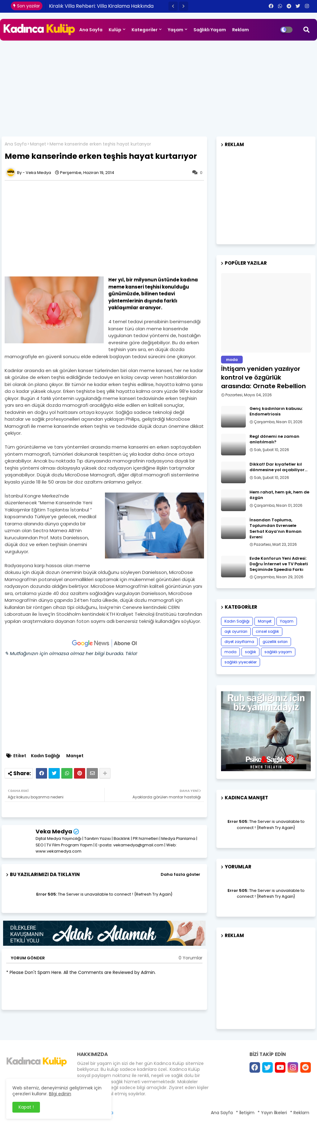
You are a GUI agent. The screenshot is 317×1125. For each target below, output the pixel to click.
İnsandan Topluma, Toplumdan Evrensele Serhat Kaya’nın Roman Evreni (276, 528)
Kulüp (115, 30)
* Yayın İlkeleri (272, 1113)
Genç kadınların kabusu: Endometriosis (276, 411)
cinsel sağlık (267, 631)
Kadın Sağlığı (45, 756)
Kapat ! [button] (26, 1107)
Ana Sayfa (90, 30)
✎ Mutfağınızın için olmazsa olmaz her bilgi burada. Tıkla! (71, 653)
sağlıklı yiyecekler (240, 662)
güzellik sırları (275, 641)
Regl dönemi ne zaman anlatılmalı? (274, 439)
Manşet (38, 144)
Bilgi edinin (60, 1094)
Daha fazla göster (180, 874)
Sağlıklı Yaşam (209, 30)
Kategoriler (145, 30)
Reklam (240, 30)
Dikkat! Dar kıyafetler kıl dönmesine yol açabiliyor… (278, 467)
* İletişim (245, 1113)
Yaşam (175, 30)
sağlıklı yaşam (278, 651)
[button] (173, 6)
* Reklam (299, 1113)
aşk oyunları (235, 631)
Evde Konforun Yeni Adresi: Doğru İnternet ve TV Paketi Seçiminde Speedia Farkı (279, 564)
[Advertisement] (158, 87)
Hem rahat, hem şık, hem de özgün (279, 495)
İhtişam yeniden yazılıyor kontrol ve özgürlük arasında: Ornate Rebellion (263, 377)
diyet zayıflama (239, 641)
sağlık (250, 651)
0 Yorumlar (190, 958)
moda (230, 651)
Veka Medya (54, 831)
